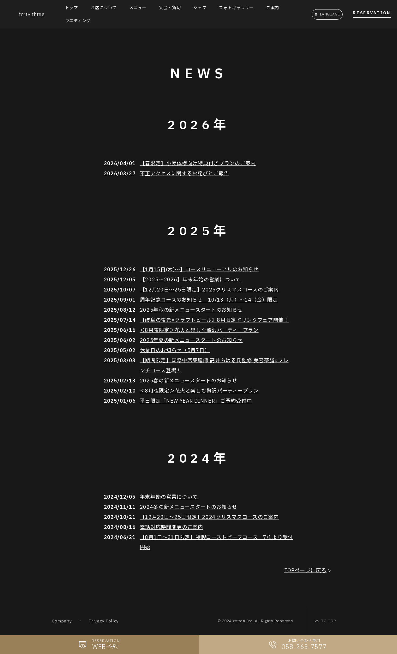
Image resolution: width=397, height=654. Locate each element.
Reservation (372, 13)
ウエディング (78, 20)
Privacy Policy (104, 621)
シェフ (199, 7)
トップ (71, 7)
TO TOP (328, 620)
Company (62, 621)
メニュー (138, 7)
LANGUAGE (330, 14)
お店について (104, 7)
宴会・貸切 (170, 7)
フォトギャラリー (236, 7)
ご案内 (272, 7)
